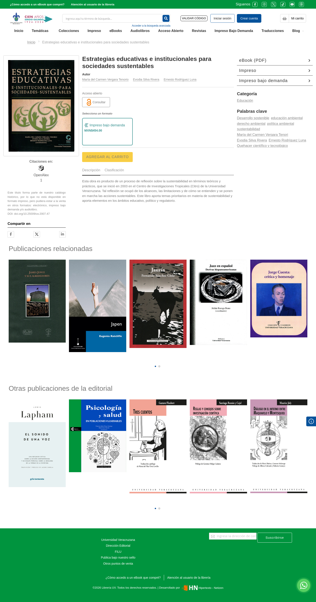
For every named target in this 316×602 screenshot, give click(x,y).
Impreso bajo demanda (263, 80)
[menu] (158, 31)
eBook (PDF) (253, 60)
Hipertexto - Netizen (202, 587)
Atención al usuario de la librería (92, 4)
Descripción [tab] (91, 170)
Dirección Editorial (118, 545)
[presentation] (155, 358)
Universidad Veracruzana (118, 540)
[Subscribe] (274, 538)
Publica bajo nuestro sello (118, 557)
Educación (245, 100)
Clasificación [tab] (114, 170)
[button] (155, 366)
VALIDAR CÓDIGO (194, 18)
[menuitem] (19, 31)
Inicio (31, 42)
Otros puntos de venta (118, 563)
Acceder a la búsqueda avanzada (151, 25)
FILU (118, 551)
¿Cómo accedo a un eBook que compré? (37, 4)
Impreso (247, 70)
